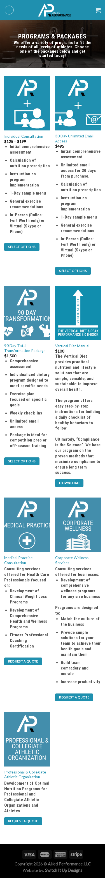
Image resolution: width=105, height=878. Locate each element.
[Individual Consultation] (27, 102)
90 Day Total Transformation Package (24, 347)
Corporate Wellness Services (71, 559)
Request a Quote (23, 660)
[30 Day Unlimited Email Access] (78, 102)
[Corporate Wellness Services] (78, 523)
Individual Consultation (23, 135)
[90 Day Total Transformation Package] (27, 311)
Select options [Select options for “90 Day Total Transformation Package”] (22, 460)
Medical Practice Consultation (18, 559)
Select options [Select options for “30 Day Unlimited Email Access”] (73, 269)
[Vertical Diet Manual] (78, 311)
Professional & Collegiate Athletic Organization (25, 773)
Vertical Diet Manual (72, 344)
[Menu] (9, 10)
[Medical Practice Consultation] (27, 523)
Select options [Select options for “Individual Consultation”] (22, 246)
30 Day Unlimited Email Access (74, 137)
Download (69, 481)
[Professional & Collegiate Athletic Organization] (27, 738)
